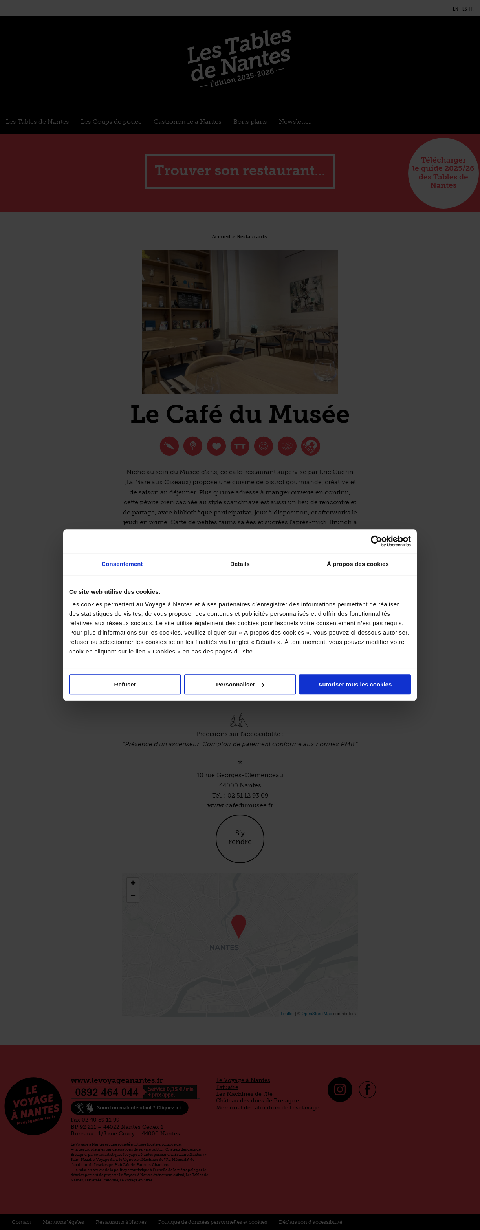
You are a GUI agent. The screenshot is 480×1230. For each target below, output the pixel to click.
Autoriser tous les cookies (355, 684)
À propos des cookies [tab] (358, 563)
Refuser (125, 684)
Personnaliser (240, 684)
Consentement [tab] (122, 563)
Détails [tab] (240, 563)
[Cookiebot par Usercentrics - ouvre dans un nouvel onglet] (376, 541)
